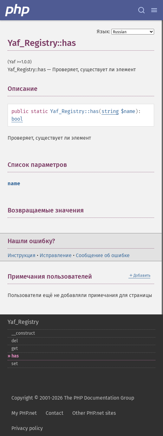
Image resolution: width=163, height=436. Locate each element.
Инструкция (22, 255)
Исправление (56, 255)
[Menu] (154, 10)
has (15, 356)
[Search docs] (141, 10)
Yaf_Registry (23, 322)
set (14, 363)
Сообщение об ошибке (103, 255)
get (14, 348)
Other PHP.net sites (94, 413)
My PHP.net (24, 413)
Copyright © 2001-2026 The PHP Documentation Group (72, 398)
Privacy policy (27, 428)
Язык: (103, 31)
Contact (54, 413)
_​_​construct (23, 333)
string (110, 111)
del (14, 341)
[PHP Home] (17, 10)
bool (17, 119)
